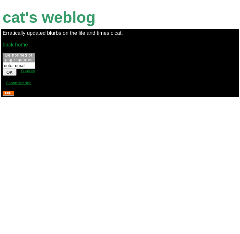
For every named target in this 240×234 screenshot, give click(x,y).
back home (15, 44)
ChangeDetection (18, 83)
